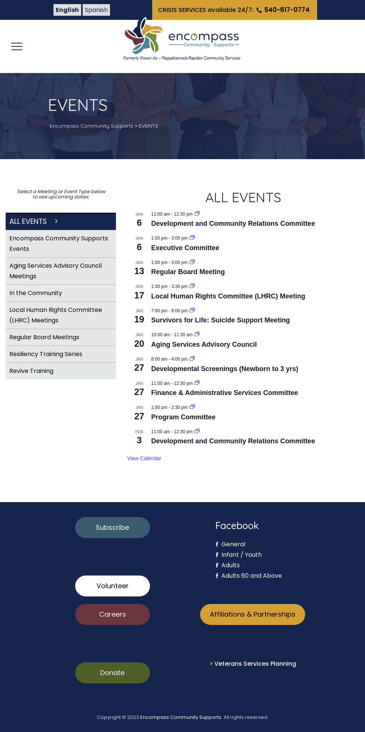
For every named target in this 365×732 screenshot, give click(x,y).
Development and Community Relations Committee (233, 223)
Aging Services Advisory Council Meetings (55, 270)
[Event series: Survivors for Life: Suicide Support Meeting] (192, 310)
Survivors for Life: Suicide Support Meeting (220, 320)
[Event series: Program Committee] (192, 407)
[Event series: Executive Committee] (192, 238)
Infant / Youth (238, 554)
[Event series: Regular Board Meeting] (192, 262)
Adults (227, 565)
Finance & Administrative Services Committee (224, 393)
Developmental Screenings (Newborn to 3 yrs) (224, 369)
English (67, 10)
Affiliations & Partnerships (252, 614)
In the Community (35, 293)
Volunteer (112, 585)
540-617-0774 (282, 9)
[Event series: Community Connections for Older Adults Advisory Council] (197, 334)
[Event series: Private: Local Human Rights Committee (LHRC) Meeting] (192, 286)
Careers (112, 614)
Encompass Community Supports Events (58, 243)
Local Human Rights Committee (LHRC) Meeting (228, 296)
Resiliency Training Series (45, 354)
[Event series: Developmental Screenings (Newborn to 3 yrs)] (192, 359)
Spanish (96, 10)
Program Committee (183, 417)
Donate (112, 672)
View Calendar (144, 458)
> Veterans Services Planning (252, 663)
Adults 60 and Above (248, 575)
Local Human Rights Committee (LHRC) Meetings (55, 315)
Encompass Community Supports (180, 717)
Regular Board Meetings (44, 337)
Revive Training (31, 371)
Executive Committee (185, 248)
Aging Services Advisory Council (204, 344)
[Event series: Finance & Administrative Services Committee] (197, 383)
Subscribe (112, 527)
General (230, 544)
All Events (28, 221)
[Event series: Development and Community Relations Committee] (197, 214)
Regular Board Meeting (188, 272)
